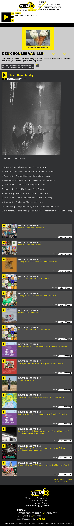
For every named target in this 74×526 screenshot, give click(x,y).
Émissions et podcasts (49, 7)
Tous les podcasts (62, 479)
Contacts (51, 513)
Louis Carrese (54, 523)
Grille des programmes (50, 5)
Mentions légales (66, 523)
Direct (18, 13)
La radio (42, 2)
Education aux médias (49, 10)
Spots (38, 515)
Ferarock (40, 519)
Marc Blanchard (30, 523)
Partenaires (24, 515)
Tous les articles (63, 482)
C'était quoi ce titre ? (30, 513)
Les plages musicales (26, 16)
